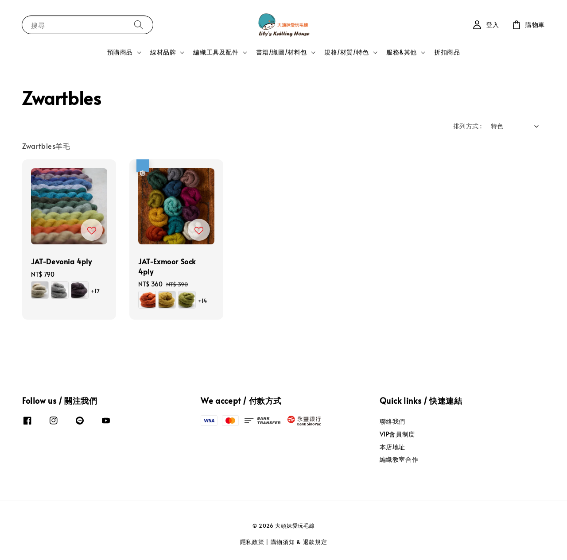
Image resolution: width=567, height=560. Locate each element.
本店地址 (392, 447)
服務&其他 (401, 52)
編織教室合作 (399, 459)
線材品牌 (163, 52)
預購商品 (120, 52)
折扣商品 (447, 52)
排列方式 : (467, 126)
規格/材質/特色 (346, 52)
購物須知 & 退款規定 (299, 542)
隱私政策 (252, 542)
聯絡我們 (392, 421)
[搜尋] (138, 24)
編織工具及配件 (215, 52)
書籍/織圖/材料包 (281, 52)
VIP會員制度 (397, 434)
